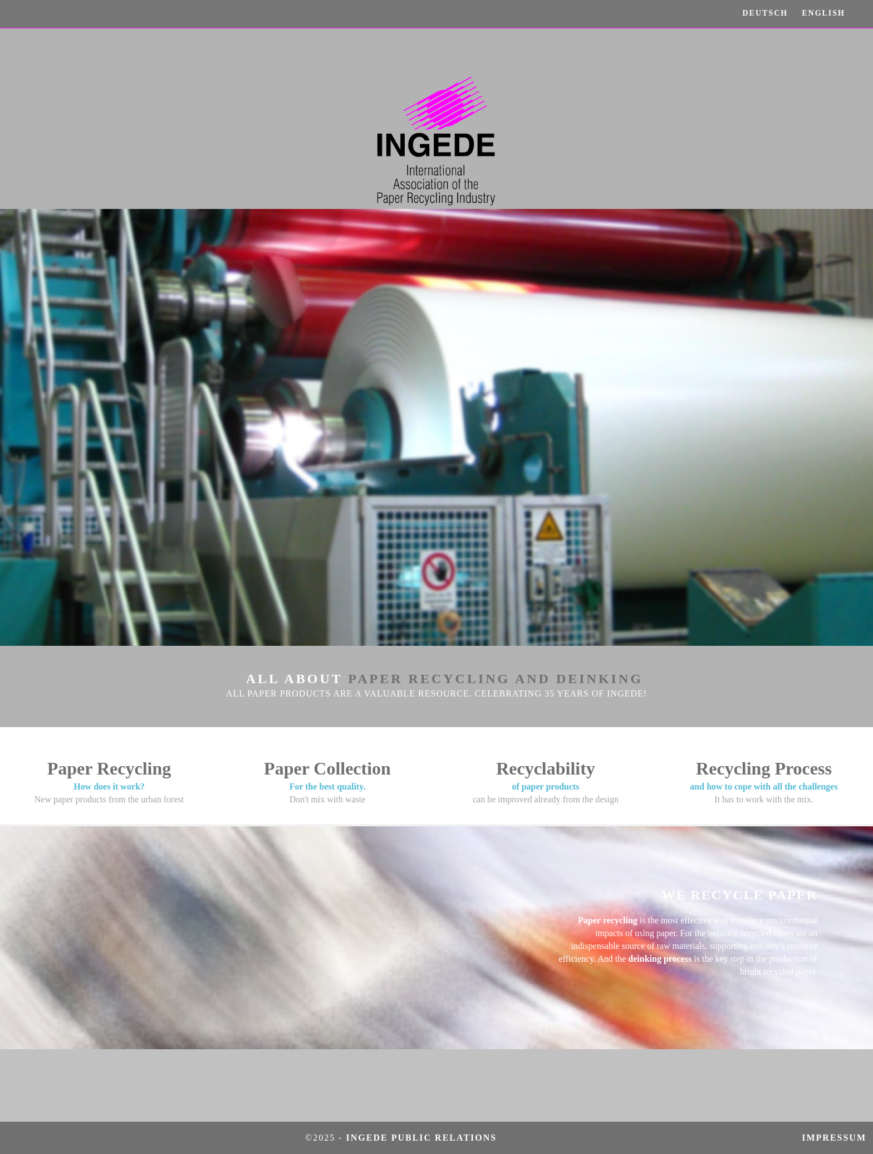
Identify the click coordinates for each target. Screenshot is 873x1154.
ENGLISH (823, 13)
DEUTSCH (765, 13)
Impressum (837, 1137)
